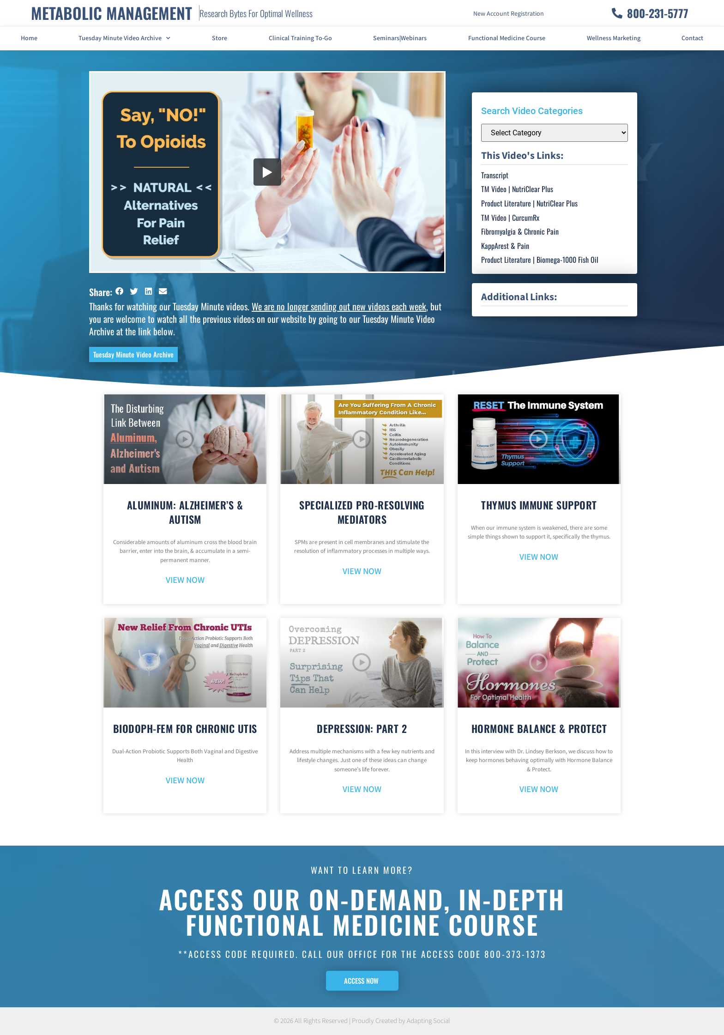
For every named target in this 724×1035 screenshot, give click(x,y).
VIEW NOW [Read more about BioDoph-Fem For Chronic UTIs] (185, 781)
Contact (692, 38)
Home (29, 38)
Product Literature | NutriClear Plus (529, 203)
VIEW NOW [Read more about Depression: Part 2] (362, 789)
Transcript (494, 175)
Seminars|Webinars (400, 38)
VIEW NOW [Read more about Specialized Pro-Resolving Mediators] (362, 571)
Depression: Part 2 (362, 728)
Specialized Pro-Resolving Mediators (362, 512)
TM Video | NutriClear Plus (517, 188)
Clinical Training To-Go (300, 38)
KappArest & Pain (505, 245)
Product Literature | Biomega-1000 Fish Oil (539, 259)
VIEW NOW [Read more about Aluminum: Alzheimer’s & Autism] (185, 580)
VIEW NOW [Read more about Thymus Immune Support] (538, 557)
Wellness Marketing (613, 38)
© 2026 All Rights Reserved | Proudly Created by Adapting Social (362, 1021)
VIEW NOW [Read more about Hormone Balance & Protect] (538, 789)
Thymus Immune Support (539, 504)
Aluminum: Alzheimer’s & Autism (185, 512)
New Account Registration (508, 14)
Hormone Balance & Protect (539, 728)
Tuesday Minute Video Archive (124, 38)
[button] (119, 291)
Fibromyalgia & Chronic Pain (520, 231)
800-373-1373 (515, 953)
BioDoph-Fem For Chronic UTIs (185, 728)
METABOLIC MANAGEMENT (111, 12)
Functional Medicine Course (506, 38)
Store (219, 38)
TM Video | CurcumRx (510, 217)
